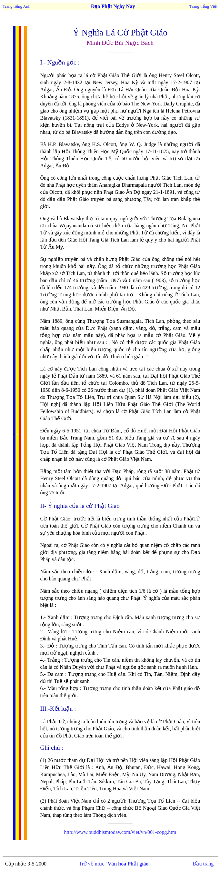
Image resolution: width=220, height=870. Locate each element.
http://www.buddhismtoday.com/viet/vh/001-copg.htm (120, 832)
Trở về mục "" (115, 863)
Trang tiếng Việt (203, 6)
